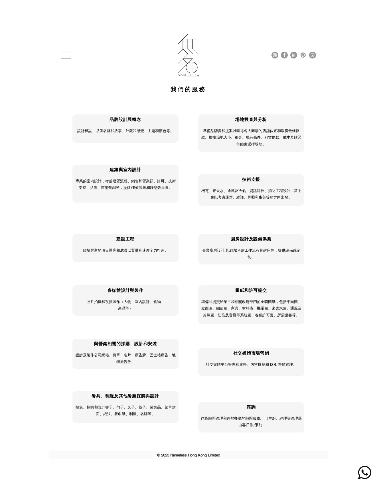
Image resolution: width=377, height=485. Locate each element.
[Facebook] (284, 55)
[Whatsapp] (312, 55)
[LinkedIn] (293, 55)
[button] (66, 55)
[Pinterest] (303, 55)
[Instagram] (274, 55)
